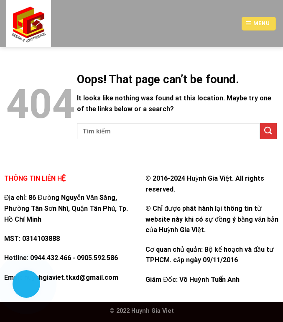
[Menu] (259, 24)
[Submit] (268, 131)
